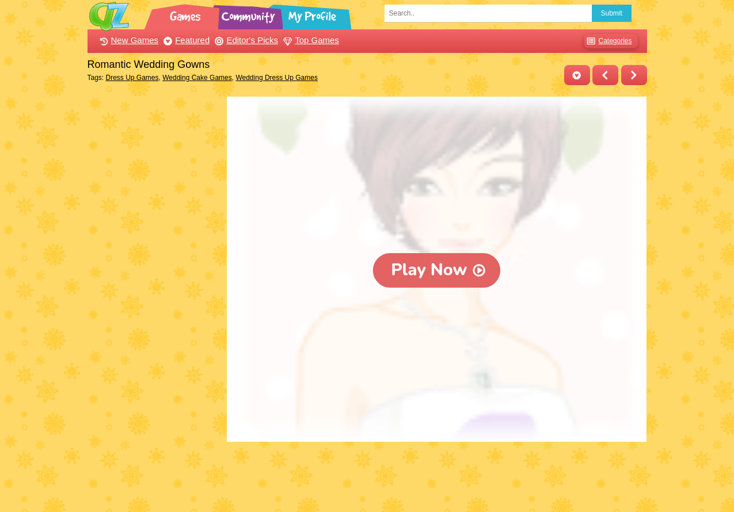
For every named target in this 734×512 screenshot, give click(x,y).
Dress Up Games (132, 78)
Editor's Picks (245, 40)
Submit (611, 13)
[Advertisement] (155, 269)
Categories (608, 41)
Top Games (309, 40)
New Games (128, 40)
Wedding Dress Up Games (276, 78)
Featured (185, 40)
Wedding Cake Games (197, 78)
